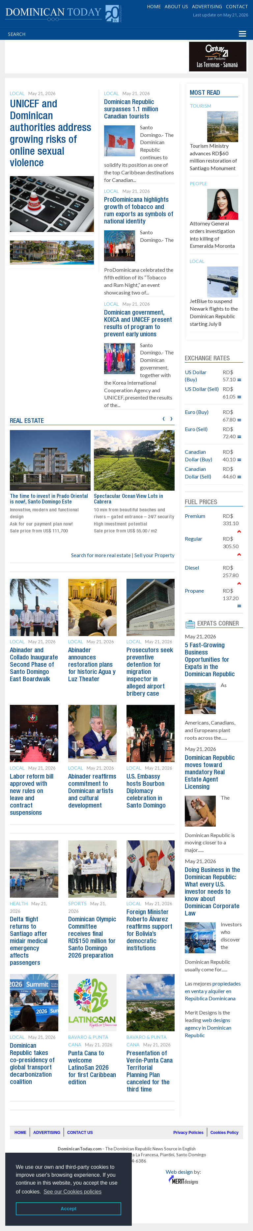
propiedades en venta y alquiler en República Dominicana (213, 991)
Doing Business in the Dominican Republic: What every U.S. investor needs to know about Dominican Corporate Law (212, 892)
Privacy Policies (188, 1132)
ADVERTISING (207, 6)
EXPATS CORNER (218, 624)
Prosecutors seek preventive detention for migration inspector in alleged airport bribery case (149, 672)
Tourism (200, 106)
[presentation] (163, 417)
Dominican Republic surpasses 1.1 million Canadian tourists (131, 109)
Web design (179, 1171)
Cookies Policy (225, 1132)
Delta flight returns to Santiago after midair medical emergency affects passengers (29, 941)
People (198, 183)
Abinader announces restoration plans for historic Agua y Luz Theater (92, 665)
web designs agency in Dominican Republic (208, 1027)
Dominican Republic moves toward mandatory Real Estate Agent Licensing (210, 772)
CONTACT (237, 6)
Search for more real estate (101, 555)
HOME (154, 6)
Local (17, 93)
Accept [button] (68, 1208)
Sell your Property (154, 555)
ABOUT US (176, 6)
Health (19, 903)
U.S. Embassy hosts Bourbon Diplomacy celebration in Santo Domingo (146, 791)
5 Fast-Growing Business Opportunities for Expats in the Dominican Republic (210, 660)
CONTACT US (80, 1132)
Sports (77, 903)
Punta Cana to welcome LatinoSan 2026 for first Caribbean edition (91, 1068)
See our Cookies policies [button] (72, 1191)
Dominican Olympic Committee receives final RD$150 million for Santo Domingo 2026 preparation (92, 941)
